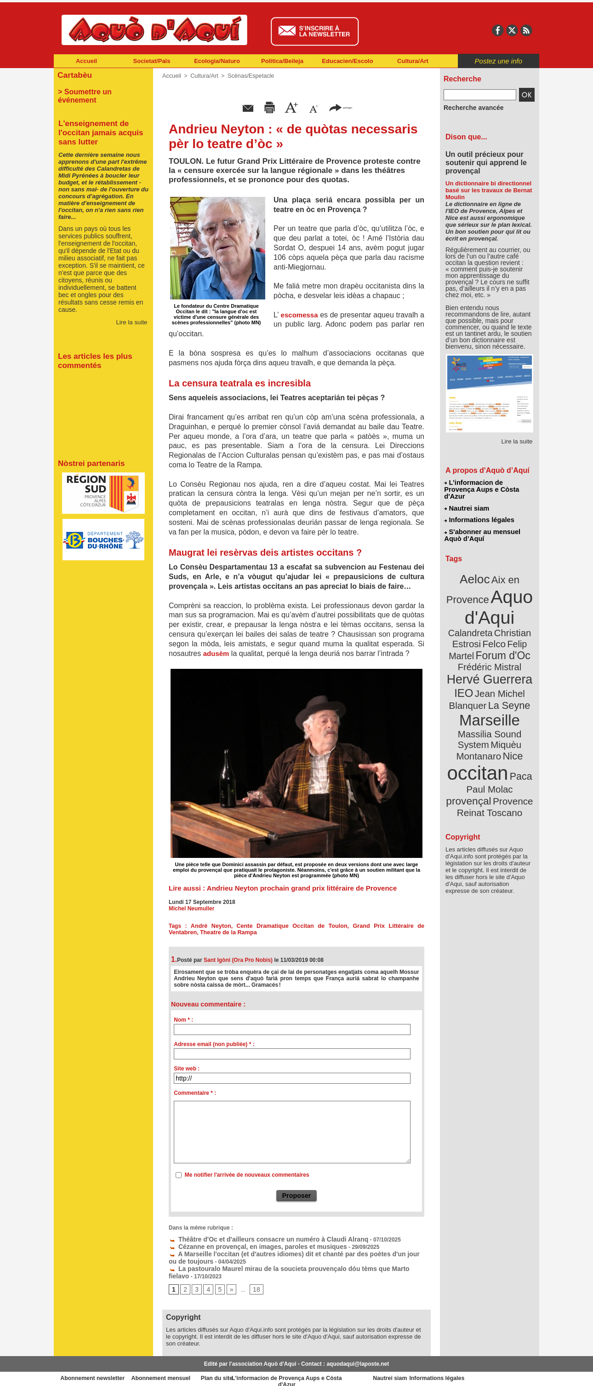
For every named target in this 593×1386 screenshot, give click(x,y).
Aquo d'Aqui (487, 591)
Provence (477, 743)
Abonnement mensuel (175, 1372)
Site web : (187, 1068)
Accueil (86, 61)
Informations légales (479, 510)
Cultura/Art (412, 61)
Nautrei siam (467, 499)
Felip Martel (476, 624)
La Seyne (506, 668)
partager (340, 107)
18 (253, 1284)
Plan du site (256, 1372)
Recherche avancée (469, 107)
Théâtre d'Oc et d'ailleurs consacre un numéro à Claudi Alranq (255, 1238)
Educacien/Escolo (347, 61)
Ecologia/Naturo (217, 61)
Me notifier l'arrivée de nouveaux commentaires (247, 1175)
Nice (510, 703)
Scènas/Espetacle (247, 76)
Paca (516, 720)
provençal (510, 733)
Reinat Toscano (496, 747)
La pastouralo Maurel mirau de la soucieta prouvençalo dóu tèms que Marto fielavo (282, 1264)
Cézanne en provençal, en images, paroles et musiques (246, 1245)
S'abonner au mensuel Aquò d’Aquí (482, 525)
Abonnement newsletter (94, 1372)
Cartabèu (73, 74)
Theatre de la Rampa (195, 932)
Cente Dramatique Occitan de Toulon (277, 926)
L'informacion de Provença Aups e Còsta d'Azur (488, 485)
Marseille (474, 680)
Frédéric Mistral (499, 634)
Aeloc (477, 567)
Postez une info (498, 61)
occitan (479, 717)
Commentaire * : (195, 1093)
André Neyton (205, 926)
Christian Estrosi (479, 613)
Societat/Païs (152, 61)
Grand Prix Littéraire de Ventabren (377, 926)
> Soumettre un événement (99, 90)
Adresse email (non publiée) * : (214, 1044)
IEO (467, 657)
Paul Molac (470, 733)
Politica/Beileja (282, 61)
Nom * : (183, 1020)
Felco (520, 613)
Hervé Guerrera (489, 646)
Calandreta (512, 602)
